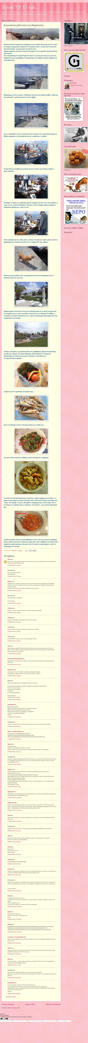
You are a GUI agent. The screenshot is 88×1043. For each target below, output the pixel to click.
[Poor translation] (6, 1019)
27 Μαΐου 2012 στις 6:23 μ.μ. (14, 717)
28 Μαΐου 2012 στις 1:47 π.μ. (14, 830)
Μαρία (9, 948)
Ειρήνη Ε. (10, 769)
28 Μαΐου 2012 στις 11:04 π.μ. (15, 906)
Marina (9, 744)
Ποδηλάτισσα (11, 802)
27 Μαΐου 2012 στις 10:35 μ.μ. (15, 810)
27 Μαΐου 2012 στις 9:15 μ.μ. (14, 786)
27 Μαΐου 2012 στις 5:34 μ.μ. (14, 664)
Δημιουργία (10, 791)
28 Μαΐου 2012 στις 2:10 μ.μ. (14, 943)
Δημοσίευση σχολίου (11, 996)
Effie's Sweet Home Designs (14, 731)
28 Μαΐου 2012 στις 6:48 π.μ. (14, 841)
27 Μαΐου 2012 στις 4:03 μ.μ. (14, 631)
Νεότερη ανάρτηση (8, 1004)
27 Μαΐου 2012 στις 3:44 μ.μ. (14, 603)
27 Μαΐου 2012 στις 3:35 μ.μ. (14, 576)
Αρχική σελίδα (30, 1004)
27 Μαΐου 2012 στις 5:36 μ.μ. (14, 675)
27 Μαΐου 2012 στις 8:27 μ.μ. (14, 751)
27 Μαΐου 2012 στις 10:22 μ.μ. (15, 797)
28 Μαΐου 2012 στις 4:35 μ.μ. (14, 977)
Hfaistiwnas (10, 669)
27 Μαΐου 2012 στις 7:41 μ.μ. (14, 739)
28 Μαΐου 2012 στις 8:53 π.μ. (14, 875)
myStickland (11, 704)
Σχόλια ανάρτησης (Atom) (14, 1007)
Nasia (9, 559)
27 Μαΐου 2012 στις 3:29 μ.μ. (14, 565)
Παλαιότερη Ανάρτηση (53, 1004)
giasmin (9, 924)
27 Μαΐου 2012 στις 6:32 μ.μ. (14, 726)
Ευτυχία (10, 869)
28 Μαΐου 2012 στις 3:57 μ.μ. (14, 965)
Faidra (9, 847)
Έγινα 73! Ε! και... (20, 7)
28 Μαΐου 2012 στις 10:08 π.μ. (15, 890)
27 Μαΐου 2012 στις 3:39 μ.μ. (14, 590)
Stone (9, 646)
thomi (9, 895)
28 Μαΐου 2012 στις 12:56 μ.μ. (15, 932)
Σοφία (9, 911)
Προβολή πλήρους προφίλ (76, 85)
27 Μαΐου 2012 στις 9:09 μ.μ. (14, 764)
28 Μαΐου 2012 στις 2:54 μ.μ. (14, 954)
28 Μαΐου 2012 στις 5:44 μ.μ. (14, 993)
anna (9, 835)
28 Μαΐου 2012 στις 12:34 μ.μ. (15, 919)
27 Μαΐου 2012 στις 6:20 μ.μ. (14, 699)
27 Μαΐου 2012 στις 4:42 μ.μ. (14, 653)
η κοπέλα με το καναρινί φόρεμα (15, 937)
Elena (9, 959)
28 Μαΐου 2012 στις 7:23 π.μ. (14, 854)
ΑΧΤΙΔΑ (10, 608)
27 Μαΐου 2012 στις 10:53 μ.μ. (15, 821)
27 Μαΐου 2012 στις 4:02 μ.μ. (14, 612)
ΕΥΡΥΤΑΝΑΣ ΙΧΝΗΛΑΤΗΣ (15, 658)
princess (10, 581)
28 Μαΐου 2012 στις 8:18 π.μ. (14, 864)
